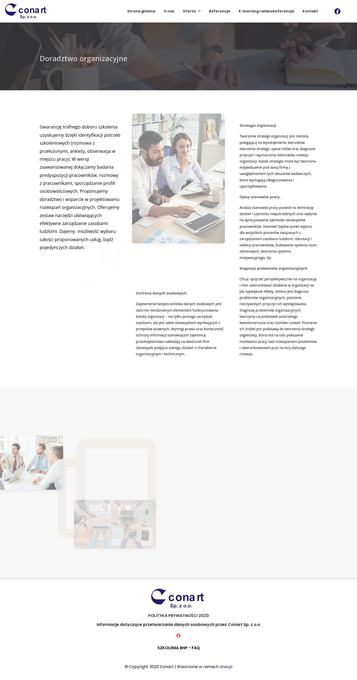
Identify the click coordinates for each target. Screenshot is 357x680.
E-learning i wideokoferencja (266, 11)
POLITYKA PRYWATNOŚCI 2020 (178, 615)
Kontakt (310, 11)
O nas (169, 11)
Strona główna (141, 11)
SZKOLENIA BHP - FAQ (178, 648)
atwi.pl (226, 667)
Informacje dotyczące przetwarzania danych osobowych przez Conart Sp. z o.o (178, 624)
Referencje (219, 11)
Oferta (192, 11)
